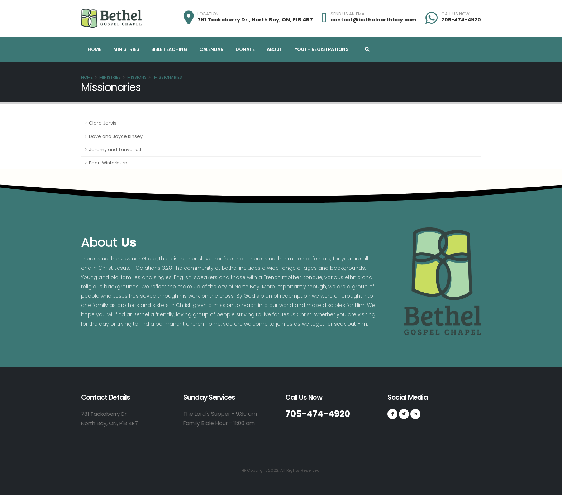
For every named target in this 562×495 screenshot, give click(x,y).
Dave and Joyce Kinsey (116, 136)
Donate (244, 49)
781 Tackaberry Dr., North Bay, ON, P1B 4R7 (255, 19)
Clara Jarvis (102, 123)
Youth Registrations (322, 49)
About (274, 49)
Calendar (211, 49)
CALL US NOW (455, 13)
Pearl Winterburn (108, 163)
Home (94, 49)
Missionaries (167, 77)
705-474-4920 (461, 19)
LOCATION (208, 13)
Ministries (126, 49)
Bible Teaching (169, 49)
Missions (137, 77)
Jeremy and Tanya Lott (115, 149)
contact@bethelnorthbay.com (373, 19)
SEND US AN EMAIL (348, 13)
